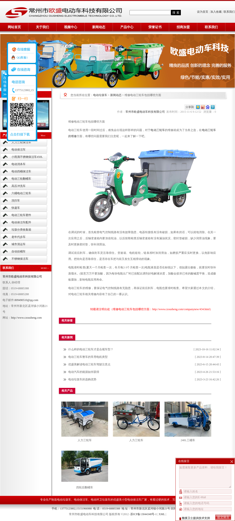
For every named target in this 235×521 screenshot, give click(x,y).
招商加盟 (183, 27)
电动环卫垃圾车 (100, 499)
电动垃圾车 (100, 95)
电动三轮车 (158, 130)
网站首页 (14, 27)
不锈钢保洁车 (19, 258)
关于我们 (42, 27)
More (43, 135)
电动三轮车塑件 (21, 215)
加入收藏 (216, 11)
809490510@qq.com (26, 300)
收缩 (4, 84)
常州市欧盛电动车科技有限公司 (145, 111)
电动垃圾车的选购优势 (82, 379)
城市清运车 (18, 244)
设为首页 (203, 11)
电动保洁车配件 (21, 222)
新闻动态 (98, 27)
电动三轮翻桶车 (21, 178)
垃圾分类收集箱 (21, 229)
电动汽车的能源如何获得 (83, 372)
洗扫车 (15, 200)
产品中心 (126, 27)
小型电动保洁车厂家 (134, 499)
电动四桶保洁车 (21, 171)
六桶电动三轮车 (21, 193)
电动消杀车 (18, 164)
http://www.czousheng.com (26, 317)
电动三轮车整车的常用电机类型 (88, 357)
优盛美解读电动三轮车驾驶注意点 (89, 364)
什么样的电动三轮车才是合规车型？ (90, 349)
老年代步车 (18, 237)
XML (162, 514)
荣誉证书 (155, 27)
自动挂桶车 (18, 251)
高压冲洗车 (18, 186)
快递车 (15, 207)
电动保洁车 (18, 149)
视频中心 (70, 27)
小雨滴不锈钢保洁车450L (27, 156)
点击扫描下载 (20, 134)
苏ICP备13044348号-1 (143, 514)
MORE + (45, 268)
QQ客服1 (22, 57)
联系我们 (229, 11)
